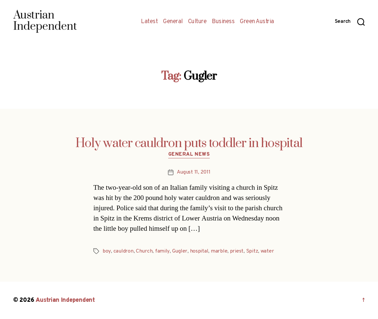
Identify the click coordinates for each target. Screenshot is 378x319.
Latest (149, 21)
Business (223, 21)
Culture (197, 21)
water (266, 251)
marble (218, 251)
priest (236, 251)
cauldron (123, 251)
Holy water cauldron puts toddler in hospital (189, 143)
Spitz (251, 251)
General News (189, 155)
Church (144, 251)
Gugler (179, 251)
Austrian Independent (65, 300)
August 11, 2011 (193, 172)
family (162, 251)
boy (106, 251)
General (173, 21)
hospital (198, 251)
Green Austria (257, 21)
